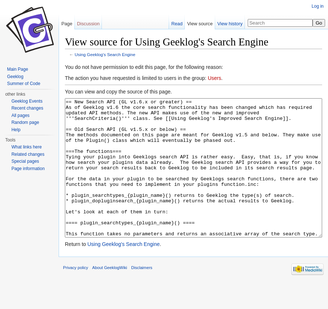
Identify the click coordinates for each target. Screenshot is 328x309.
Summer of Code (23, 83)
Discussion (88, 23)
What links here (26, 147)
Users (214, 78)
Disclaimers (141, 295)
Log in (318, 6)
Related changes (27, 154)
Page (66, 23)
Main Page (17, 69)
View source (200, 23)
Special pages (25, 161)
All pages (20, 115)
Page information (28, 168)
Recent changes (27, 108)
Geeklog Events (27, 101)
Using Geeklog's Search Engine (105, 54)
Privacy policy (75, 295)
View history (230, 23)
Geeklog (15, 76)
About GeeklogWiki (109, 295)
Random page (25, 122)
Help (16, 129)
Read (177, 23)
